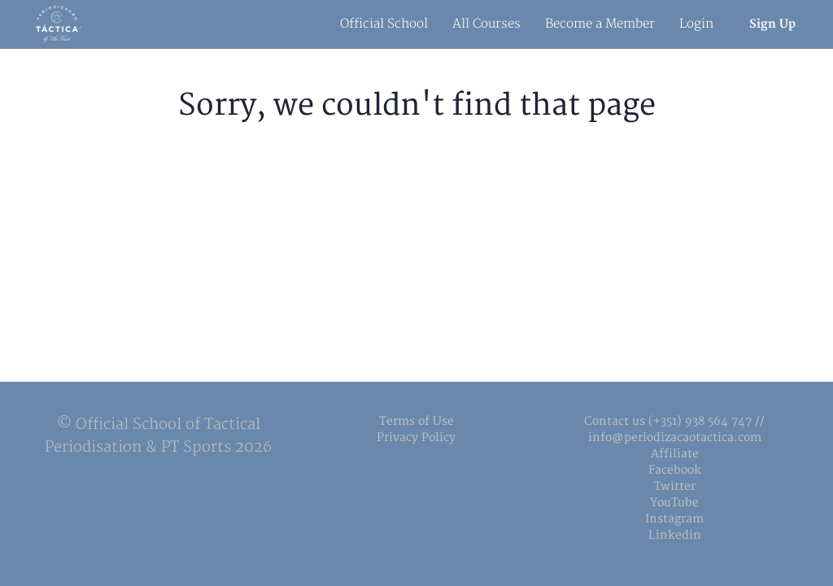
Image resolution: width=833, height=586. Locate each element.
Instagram (674, 519)
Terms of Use (416, 421)
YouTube (674, 502)
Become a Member (600, 24)
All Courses (486, 24)
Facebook (674, 470)
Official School (384, 24)
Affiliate (675, 454)
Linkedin (674, 535)
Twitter (675, 486)
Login (696, 24)
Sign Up (772, 24)
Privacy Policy (416, 437)
